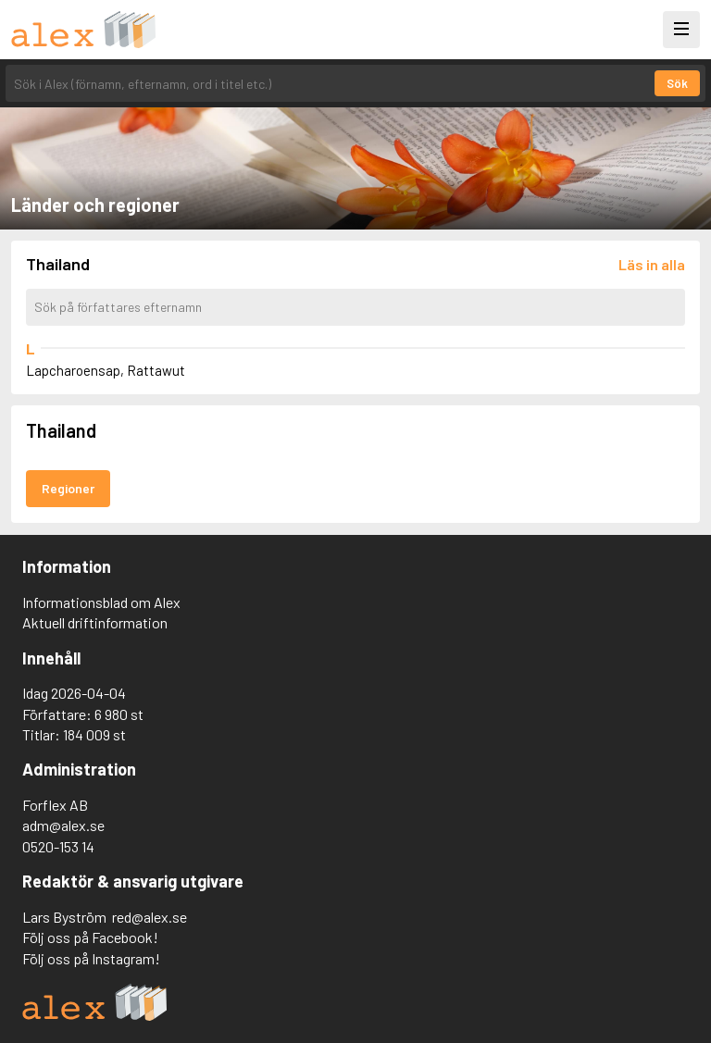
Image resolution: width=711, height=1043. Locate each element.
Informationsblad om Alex (101, 602)
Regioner (68, 488)
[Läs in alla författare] (651, 264)
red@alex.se (149, 916)
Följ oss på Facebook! (90, 937)
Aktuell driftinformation (95, 622)
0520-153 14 (58, 846)
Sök (677, 83)
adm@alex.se (63, 825)
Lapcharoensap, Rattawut (105, 370)
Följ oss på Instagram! (91, 958)
